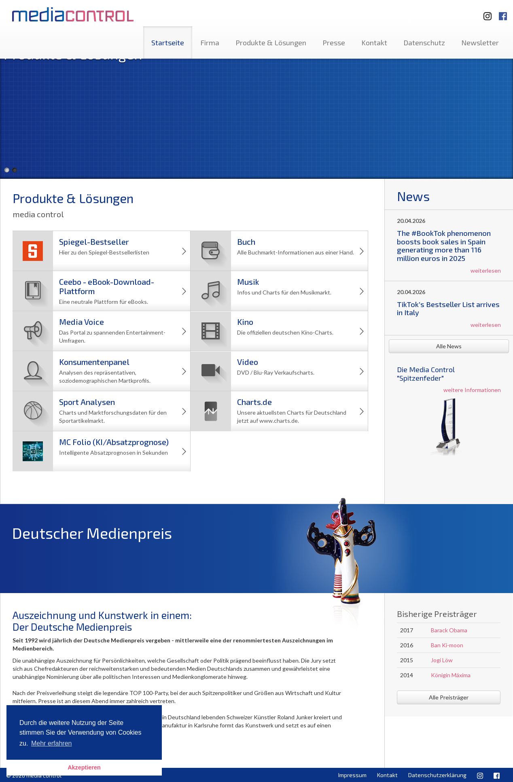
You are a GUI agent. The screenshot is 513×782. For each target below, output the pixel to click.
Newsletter (480, 42)
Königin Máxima (451, 675)
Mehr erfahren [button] (51, 743)
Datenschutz (424, 42)
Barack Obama (449, 630)
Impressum (352, 774)
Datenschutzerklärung (437, 774)
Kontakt (374, 42)
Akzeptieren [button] (84, 767)
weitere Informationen (472, 389)
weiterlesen (486, 270)
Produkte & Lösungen (270, 42)
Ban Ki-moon (447, 645)
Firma (209, 42)
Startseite (167, 42)
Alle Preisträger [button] (448, 697)
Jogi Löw (442, 660)
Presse (333, 42)
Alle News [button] (449, 346)
